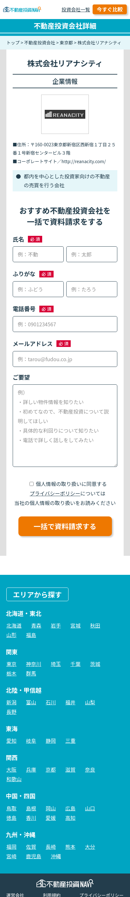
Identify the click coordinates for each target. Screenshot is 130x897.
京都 (51, 769)
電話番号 (24, 308)
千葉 (75, 664)
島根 (31, 808)
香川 (31, 817)
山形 (11, 635)
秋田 (95, 625)
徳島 (11, 817)
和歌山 (14, 779)
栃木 (11, 673)
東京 (11, 664)
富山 (31, 702)
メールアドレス (33, 343)
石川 (51, 702)
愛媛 (51, 817)
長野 (11, 711)
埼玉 (56, 664)
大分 (90, 846)
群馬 (31, 673)
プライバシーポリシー (55, 493)
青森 (36, 625)
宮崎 (11, 856)
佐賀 (31, 846)
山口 (90, 808)
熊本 (70, 846)
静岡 (51, 740)
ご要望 (21, 377)
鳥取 (11, 808)
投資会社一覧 (76, 9)
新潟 (11, 702)
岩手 (56, 625)
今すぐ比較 (110, 9)
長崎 (51, 846)
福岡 (11, 846)
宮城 (75, 625)
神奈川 (33, 664)
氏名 (18, 239)
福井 (70, 702)
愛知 (11, 740)
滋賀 (70, 769)
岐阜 (31, 740)
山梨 (90, 702)
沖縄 (56, 856)
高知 (70, 817)
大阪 (11, 769)
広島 (70, 808)
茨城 (95, 664)
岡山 (51, 808)
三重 (70, 740)
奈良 (90, 769)
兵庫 (31, 769)
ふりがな (24, 273)
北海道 (14, 625)
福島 (31, 635)
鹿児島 (33, 856)
